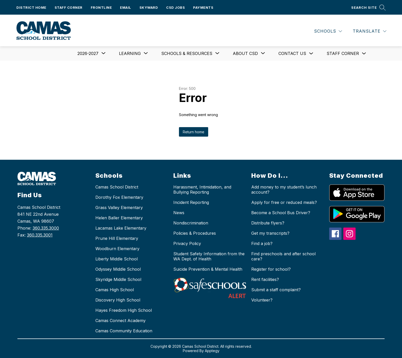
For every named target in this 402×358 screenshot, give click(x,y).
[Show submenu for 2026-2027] (87, 53)
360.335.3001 (40, 235)
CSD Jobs (175, 7)
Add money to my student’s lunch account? (284, 189)
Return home (193, 132)
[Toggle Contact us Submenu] (311, 53)
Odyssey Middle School (118, 269)
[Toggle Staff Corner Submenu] (364, 53)
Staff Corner (69, 7)
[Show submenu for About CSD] (245, 53)
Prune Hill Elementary (116, 238)
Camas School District (116, 187)
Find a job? (262, 243)
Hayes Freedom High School (123, 310)
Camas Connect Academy (120, 320)
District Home (31, 7)
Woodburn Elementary (117, 248)
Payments (203, 7)
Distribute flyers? (267, 222)
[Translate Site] (369, 31)
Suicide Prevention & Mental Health (207, 269)
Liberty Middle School (116, 258)
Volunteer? (262, 300)
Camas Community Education (123, 330)
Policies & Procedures (194, 233)
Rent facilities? (265, 279)
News (178, 212)
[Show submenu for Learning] (130, 53)
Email (125, 7)
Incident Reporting (191, 202)
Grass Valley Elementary (119, 207)
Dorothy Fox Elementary (119, 197)
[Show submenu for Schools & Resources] (186, 53)
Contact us (292, 53)
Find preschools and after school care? (283, 256)
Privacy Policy (187, 243)
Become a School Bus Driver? (280, 212)
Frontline (101, 7)
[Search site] (368, 7)
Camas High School (114, 289)
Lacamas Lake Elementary (120, 228)
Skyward (148, 7)
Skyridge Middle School (118, 279)
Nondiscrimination (190, 222)
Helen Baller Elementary (119, 217)
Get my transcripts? (270, 233)
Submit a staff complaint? (276, 289)
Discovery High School (117, 300)
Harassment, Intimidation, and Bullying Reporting (202, 189)
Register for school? (271, 269)
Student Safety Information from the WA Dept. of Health (209, 256)
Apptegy (212, 350)
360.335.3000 (46, 228)
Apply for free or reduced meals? (284, 202)
